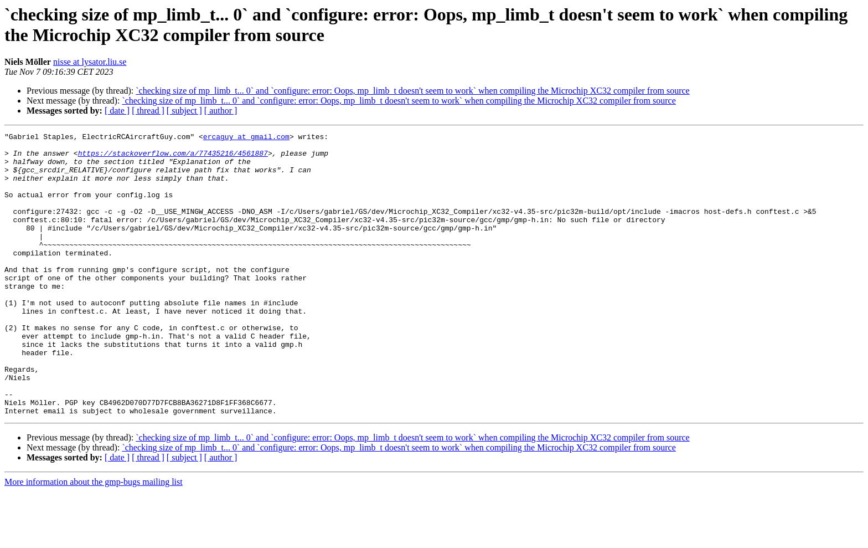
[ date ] (117, 110)
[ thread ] (148, 110)
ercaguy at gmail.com (246, 138)
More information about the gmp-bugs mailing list (93, 538)
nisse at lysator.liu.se (89, 61)
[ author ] (220, 110)
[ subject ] (184, 110)
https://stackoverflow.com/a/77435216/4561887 (173, 158)
